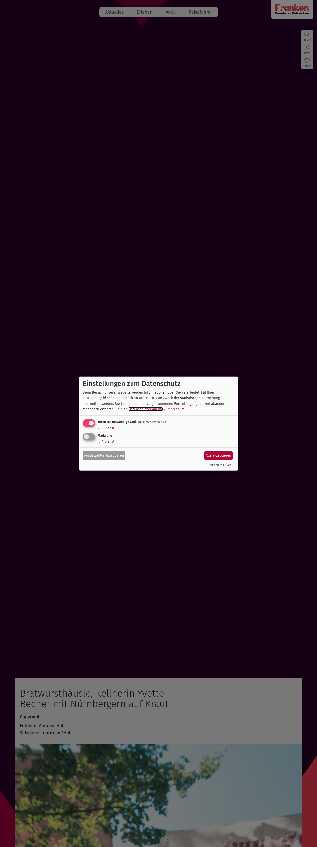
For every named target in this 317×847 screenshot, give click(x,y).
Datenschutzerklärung (146, 409)
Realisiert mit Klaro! (220, 465)
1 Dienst (106, 428)
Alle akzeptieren (218, 455)
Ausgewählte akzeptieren (104, 455)
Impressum (175, 409)
